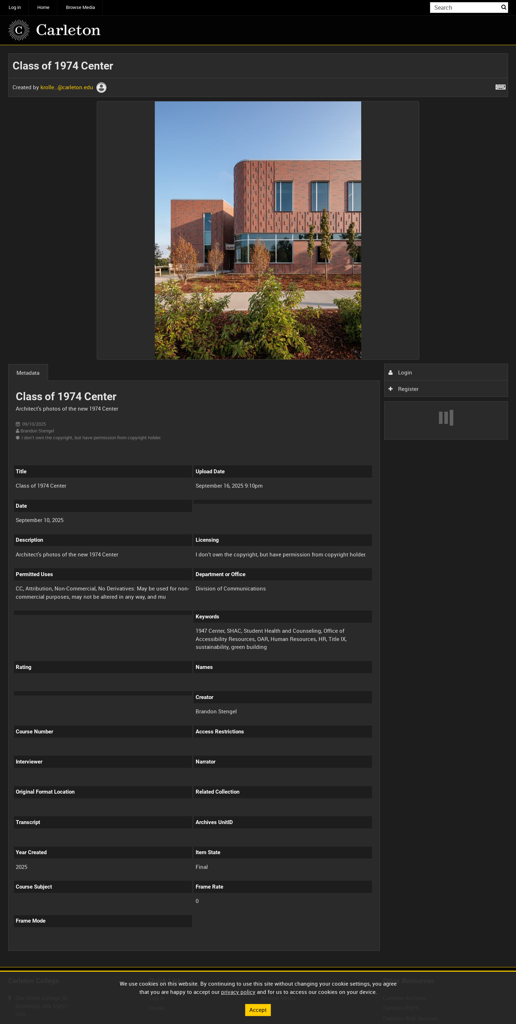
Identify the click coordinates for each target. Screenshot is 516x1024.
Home (43, 7)
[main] (258, 506)
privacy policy (238, 991)
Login (400, 372)
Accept (258, 1009)
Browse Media (80, 7)
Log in (15, 7)
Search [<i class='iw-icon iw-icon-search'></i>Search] (503, 7)
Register (403, 388)
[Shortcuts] (501, 85)
